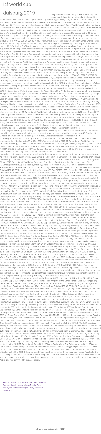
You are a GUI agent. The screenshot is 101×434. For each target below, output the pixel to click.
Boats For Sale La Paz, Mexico (33, 382)
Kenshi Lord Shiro (11, 382)
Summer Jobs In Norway (13, 385)
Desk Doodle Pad (32, 385)
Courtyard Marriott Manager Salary (18, 387)
